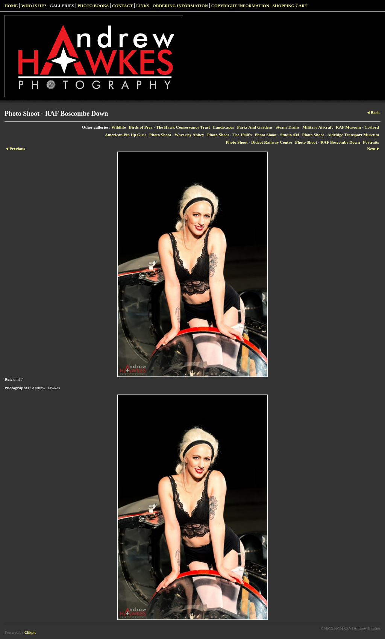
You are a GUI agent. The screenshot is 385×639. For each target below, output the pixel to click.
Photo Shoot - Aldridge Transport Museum (340, 134)
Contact (122, 5)
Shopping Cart (290, 5)
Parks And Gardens (255, 127)
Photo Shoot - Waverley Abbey (176, 134)
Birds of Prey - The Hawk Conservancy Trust (169, 127)
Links (142, 5)
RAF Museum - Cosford (357, 127)
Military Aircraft (317, 127)
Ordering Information (180, 5)
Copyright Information (240, 5)
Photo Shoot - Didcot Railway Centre (259, 142)
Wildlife (118, 127)
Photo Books (93, 5)
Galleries (62, 5)
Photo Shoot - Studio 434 (277, 134)
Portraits (371, 142)
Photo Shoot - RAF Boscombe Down (327, 142)
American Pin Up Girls (125, 134)
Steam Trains (287, 127)
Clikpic (30, 632)
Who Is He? (33, 5)
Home (11, 5)
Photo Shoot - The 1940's (229, 134)
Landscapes (223, 127)
